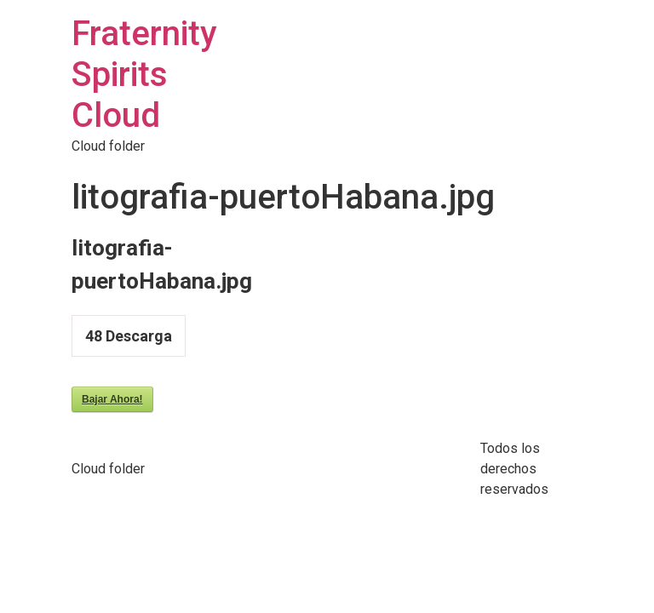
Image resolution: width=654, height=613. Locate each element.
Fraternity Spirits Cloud (144, 74)
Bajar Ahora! (112, 399)
